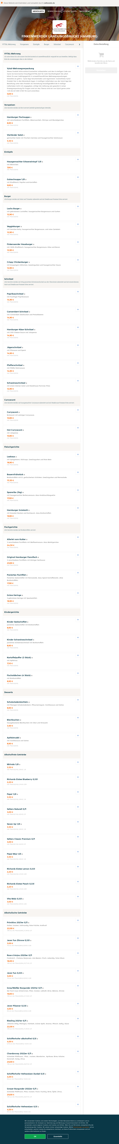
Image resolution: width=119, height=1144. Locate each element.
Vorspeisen (24, 44)
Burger (46, 44)
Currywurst (69, 44)
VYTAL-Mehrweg (9, 44)
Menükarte (38, 11)
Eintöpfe (36, 44)
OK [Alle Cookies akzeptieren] (35, 1136)
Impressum (84, 11)
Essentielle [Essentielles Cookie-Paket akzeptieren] (58, 1136)
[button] (79, 44)
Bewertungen (54, 11)
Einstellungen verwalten (81, 1127)
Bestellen (101, 70)
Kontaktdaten (70, 11)
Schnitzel (57, 44)
